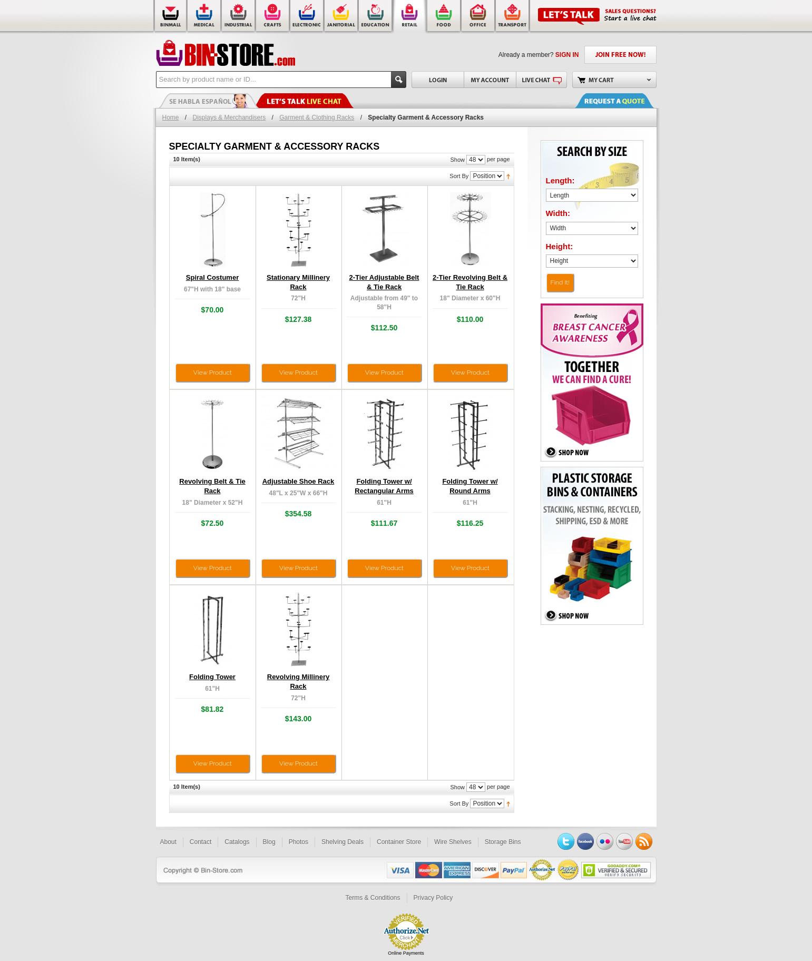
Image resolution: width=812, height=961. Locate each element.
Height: (559, 246)
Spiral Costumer (212, 277)
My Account (490, 79)
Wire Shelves (453, 842)
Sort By (458, 176)
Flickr (604, 841)
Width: (558, 213)
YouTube (624, 841)
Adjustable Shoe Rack (298, 481)
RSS (643, 841)
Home (170, 117)
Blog (269, 842)
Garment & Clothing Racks (316, 117)
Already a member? (538, 54)
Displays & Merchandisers (229, 117)
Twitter (565, 841)
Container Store (399, 842)
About (168, 842)
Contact (200, 842)
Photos (298, 842)
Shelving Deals (342, 842)
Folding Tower (212, 677)
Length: (560, 180)
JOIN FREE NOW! (620, 55)
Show (457, 159)
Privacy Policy (433, 897)
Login (438, 79)
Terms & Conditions (373, 897)
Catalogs (236, 842)
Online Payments (406, 953)
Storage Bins (503, 842)
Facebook (585, 841)
